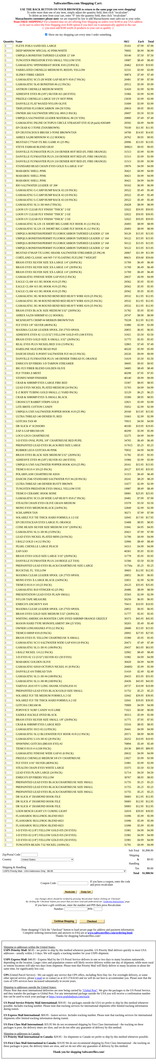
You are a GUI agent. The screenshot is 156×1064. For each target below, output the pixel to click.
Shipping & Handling (14, 867)
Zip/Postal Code (11, 854)
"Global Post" (89, 990)
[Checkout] (92, 921)
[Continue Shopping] (64, 921)
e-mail (38, 978)
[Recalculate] (70, 891)
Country (6, 859)
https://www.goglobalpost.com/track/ (69, 996)
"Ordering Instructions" (114, 901)
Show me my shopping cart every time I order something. (78, 34)
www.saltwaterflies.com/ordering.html (110, 932)
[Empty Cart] (86, 891)
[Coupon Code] (73, 883)
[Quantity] (8, 46)
